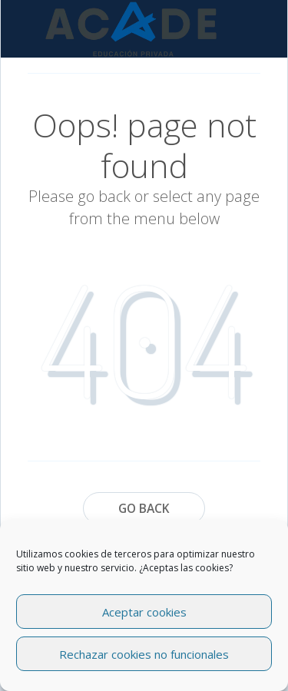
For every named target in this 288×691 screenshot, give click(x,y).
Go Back (144, 508)
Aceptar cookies (144, 612)
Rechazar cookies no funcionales (144, 654)
